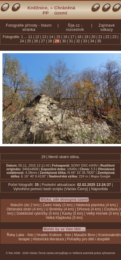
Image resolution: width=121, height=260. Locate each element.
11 (30, 37)
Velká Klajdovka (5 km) (63, 218)
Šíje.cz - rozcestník (75, 27)
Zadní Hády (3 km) (57, 205)
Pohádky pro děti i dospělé (88, 239)
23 (114, 37)
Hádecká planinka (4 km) (96, 205)
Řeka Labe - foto (20, 235)
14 (51, 37)
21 (100, 37)
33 (85, 41)
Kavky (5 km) (72, 213)
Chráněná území (64, 10)
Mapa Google (100, 176)
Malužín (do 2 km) (24, 205)
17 (72, 37)
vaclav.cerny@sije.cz (59, 253)
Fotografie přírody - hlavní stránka (29, 27)
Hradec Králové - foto (54, 235)
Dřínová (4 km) (89, 209)
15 (58, 37)
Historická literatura (48, 239)
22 (107, 37)
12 (37, 37)
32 (78, 41)
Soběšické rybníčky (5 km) (37, 213)
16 (65, 37)
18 (79, 37)
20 (93, 37)
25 (29, 41)
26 (36, 41)
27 (43, 41)
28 (50, 41)
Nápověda (99, 189)
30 (64, 41)
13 (44, 37)
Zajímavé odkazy (107, 27)
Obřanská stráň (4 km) (24, 209)
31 (71, 41)
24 (22, 41)
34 (92, 41)
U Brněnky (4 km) (60, 209)
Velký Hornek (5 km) (102, 213)
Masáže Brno (85, 235)
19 (86, 37)
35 (98, 41)
